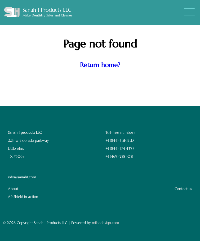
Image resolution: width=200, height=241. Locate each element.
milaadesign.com (105, 222)
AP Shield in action (23, 196)
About (13, 188)
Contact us (183, 188)
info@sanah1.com (22, 177)
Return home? (100, 65)
